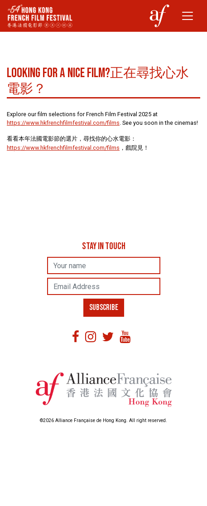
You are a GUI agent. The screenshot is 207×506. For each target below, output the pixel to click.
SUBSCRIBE (105, 308)
